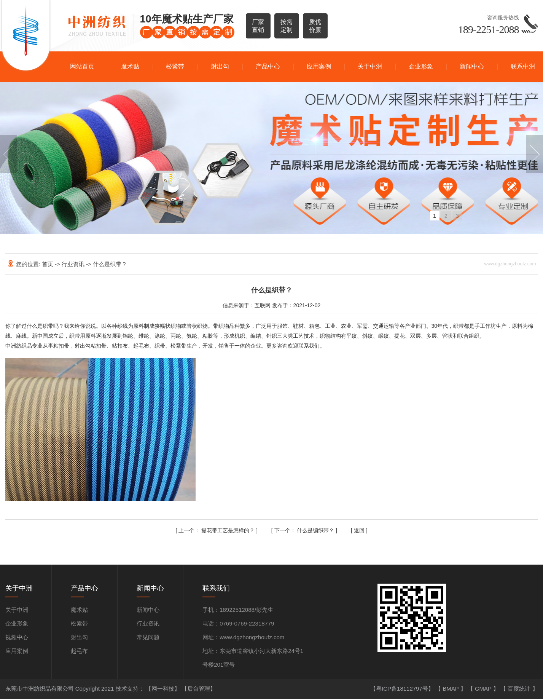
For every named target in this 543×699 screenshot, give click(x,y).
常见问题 (148, 637)
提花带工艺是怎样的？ (217, 530)
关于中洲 (370, 66)
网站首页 (82, 66)
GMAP (484, 688)
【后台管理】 (199, 688)
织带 (48, 326)
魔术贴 (130, 66)
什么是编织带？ (305, 530)
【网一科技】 (164, 688)
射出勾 (220, 66)
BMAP (451, 688)
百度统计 (520, 688)
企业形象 (421, 66)
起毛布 (79, 651)
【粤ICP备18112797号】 (402, 688)
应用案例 (319, 66)
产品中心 (268, 66)
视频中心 (16, 637)
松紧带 (175, 66)
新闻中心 (472, 66)
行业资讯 (74, 264)
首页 (48, 264)
